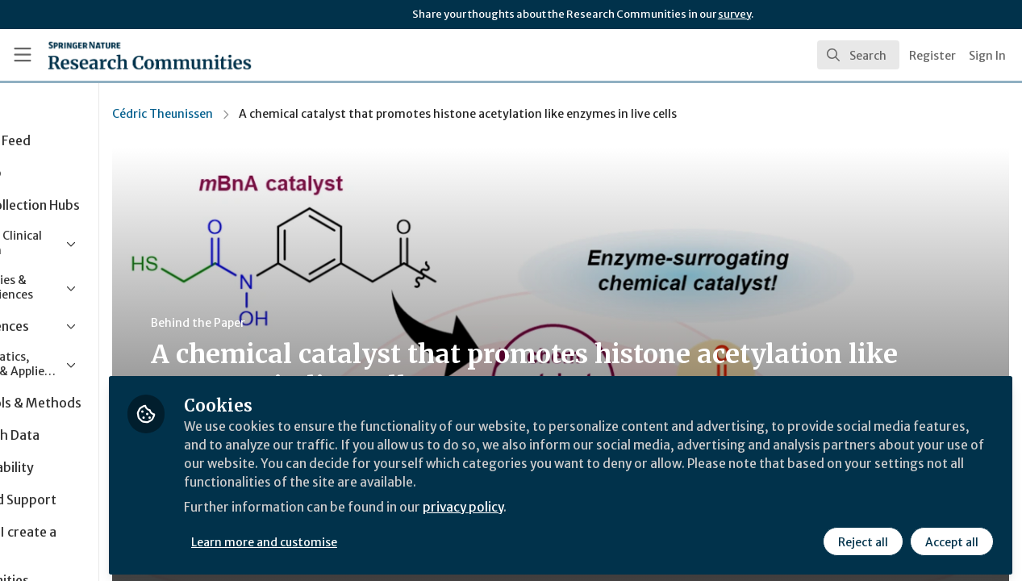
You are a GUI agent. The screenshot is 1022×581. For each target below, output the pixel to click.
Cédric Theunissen (269, 114)
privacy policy (574, 507)
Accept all (951, 538)
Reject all (862, 538)
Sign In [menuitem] (987, 55)
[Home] (125, 54)
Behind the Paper (305, 323)
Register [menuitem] (932, 55)
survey (734, 14)
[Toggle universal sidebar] (22, 54)
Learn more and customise (372, 538)
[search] (858, 54)
